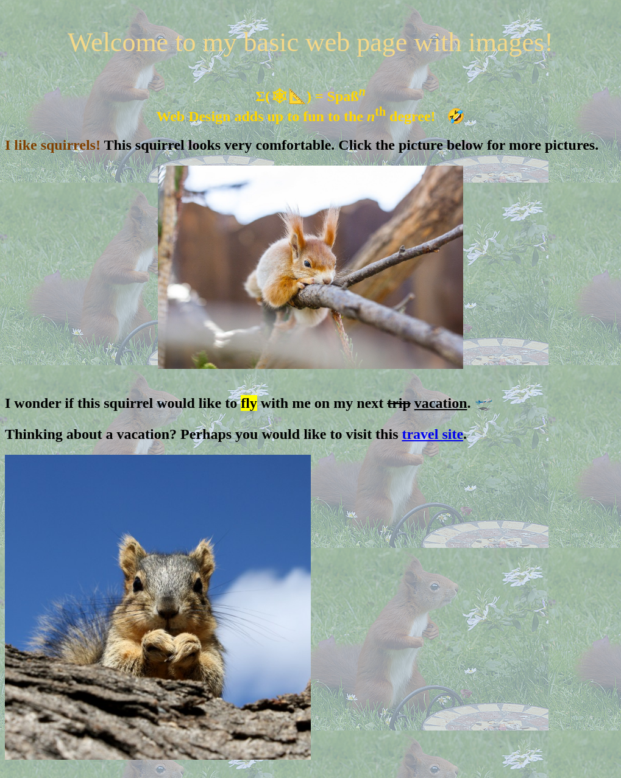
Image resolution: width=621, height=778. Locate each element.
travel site (432, 434)
